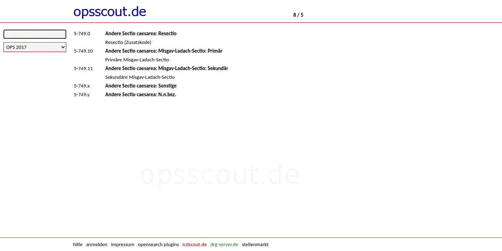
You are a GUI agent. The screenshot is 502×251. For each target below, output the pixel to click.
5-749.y (82, 94)
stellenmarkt (255, 244)
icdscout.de (195, 244)
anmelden (96, 244)
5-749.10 (83, 51)
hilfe (77, 244)
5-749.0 (82, 33)
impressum (122, 244)
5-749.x (82, 86)
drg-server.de (224, 244)
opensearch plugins (158, 244)
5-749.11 (83, 68)
